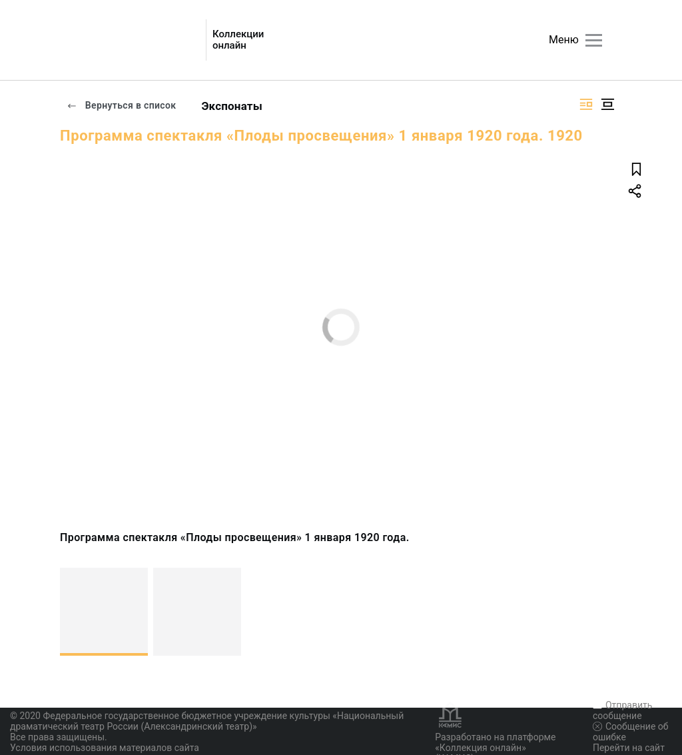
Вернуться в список (121, 105)
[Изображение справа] (586, 104)
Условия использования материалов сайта (104, 747)
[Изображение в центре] (607, 104)
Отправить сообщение (622, 710)
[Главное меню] (594, 40)
